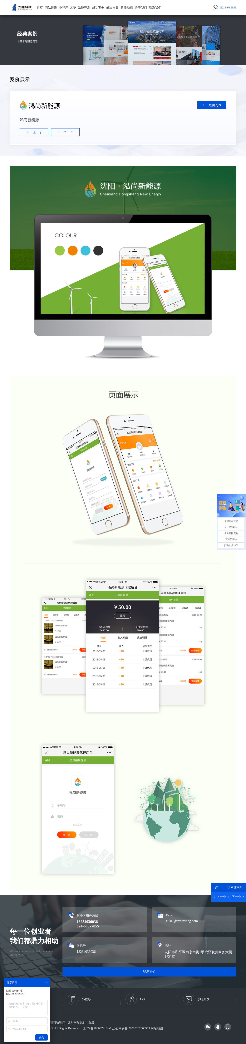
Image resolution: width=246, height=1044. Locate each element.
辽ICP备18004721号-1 (97, 1028)
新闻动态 (127, 7)
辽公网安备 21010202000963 (131, 1028)
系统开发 (84, 7)
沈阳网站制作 (56, 1022)
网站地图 (157, 1028)
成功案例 (98, 7)
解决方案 (112, 7)
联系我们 (155, 7)
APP (73, 7)
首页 (40, 7)
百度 (91, 1022)
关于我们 (141, 7)
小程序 (63, 7)
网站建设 (51, 7)
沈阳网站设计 (76, 1022)
